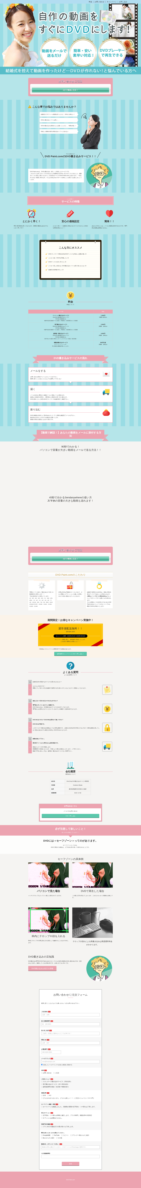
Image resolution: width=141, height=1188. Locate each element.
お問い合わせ (99, 2)
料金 (90, 2)
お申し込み (123, 2)
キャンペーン (112, 2)
